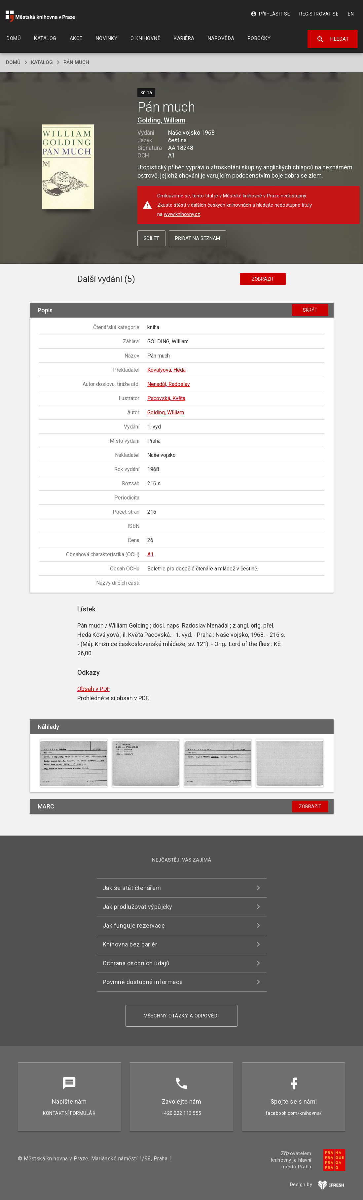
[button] (67, 167)
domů (13, 62)
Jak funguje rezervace (134, 925)
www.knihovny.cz (182, 214)
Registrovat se (319, 14)
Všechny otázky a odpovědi (181, 1016)
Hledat (332, 39)
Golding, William (161, 120)
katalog (42, 62)
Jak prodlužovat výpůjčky (137, 906)
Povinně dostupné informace (143, 981)
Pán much (76, 62)
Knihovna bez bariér (130, 944)
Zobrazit (263, 279)
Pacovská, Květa (166, 398)
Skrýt (310, 310)
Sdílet (151, 238)
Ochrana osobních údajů (136, 963)
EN (351, 14)
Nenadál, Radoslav (168, 384)
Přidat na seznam (197, 238)
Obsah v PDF (93, 688)
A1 (150, 554)
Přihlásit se (270, 14)
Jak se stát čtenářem (132, 887)
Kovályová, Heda (166, 370)
